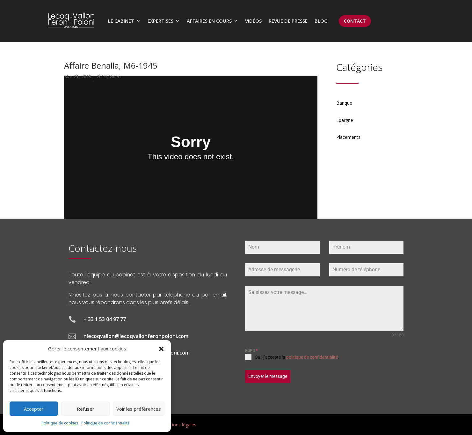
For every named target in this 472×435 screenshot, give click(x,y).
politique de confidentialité (312, 357)
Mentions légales (178, 425)
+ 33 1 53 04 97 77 (105, 319)
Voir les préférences (138, 409)
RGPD (251, 351)
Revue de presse (288, 21)
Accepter (34, 409)
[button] (161, 349)
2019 (102, 76)
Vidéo (115, 76)
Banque (344, 103)
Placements (348, 137)
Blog (321, 21)
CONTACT (355, 21)
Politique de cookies (59, 423)
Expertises (160, 21)
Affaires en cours (209, 21)
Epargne (344, 120)
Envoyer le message (267, 376)
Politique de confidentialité (105, 423)
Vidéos (253, 21)
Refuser (85, 409)
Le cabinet (121, 21)
